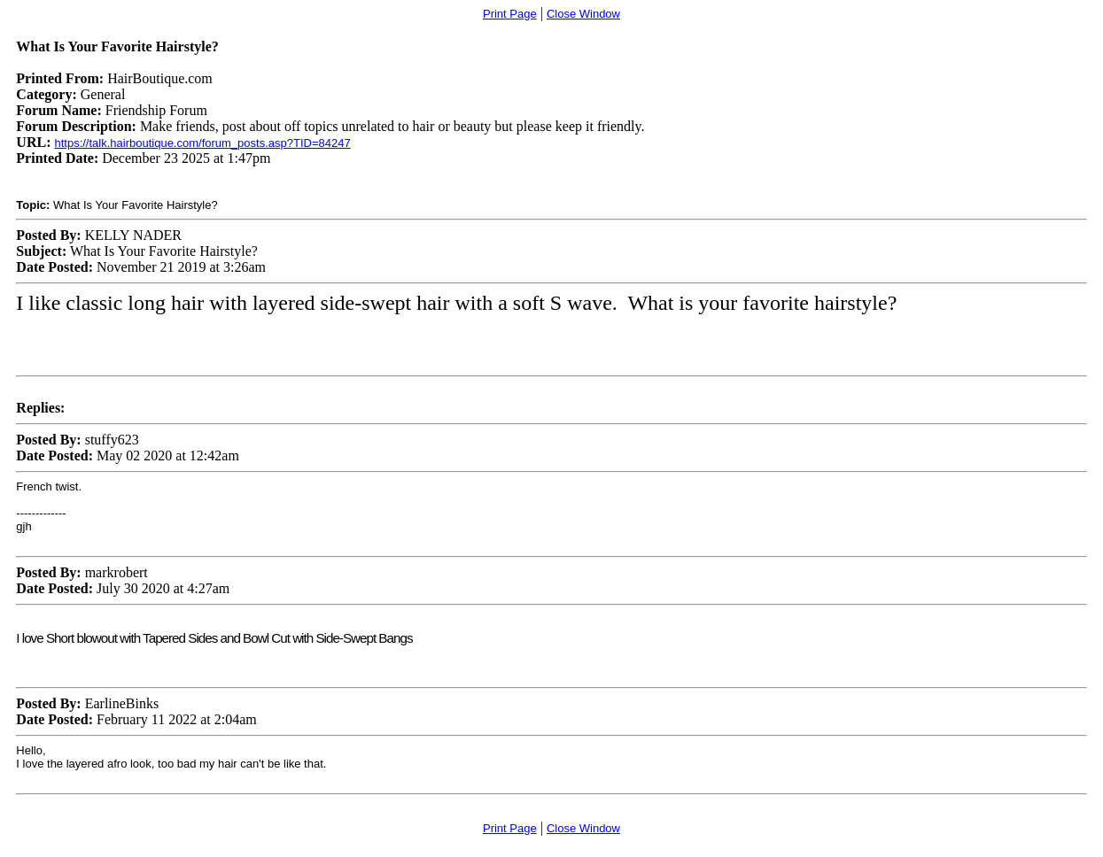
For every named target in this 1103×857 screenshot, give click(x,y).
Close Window (583, 13)
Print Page (510, 13)
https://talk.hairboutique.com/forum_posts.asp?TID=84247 (202, 143)
